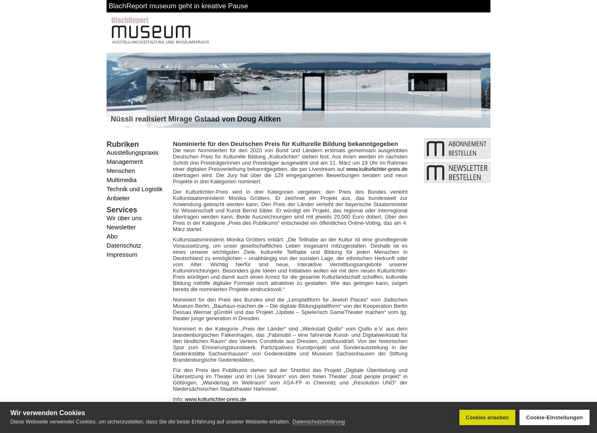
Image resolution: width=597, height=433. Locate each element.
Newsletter (121, 227)
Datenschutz (124, 245)
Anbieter (118, 198)
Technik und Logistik (135, 188)
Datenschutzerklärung (318, 421)
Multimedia (122, 179)
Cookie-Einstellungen (554, 417)
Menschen (121, 170)
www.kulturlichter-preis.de (377, 169)
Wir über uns (124, 217)
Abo (112, 236)
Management (125, 161)
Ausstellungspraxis (132, 152)
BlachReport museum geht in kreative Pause (178, 6)
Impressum (122, 254)
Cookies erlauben (487, 418)
